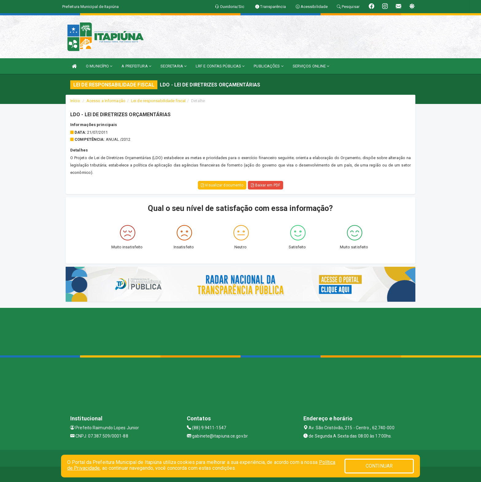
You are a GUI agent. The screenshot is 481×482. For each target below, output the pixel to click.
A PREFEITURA (136, 66)
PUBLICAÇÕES (268, 66)
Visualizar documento (222, 185)
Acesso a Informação (106, 100)
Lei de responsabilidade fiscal (158, 100)
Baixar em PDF (265, 185)
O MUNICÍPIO (99, 66)
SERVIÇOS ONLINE (311, 66)
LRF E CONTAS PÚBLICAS (220, 66)
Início (75, 100)
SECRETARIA (173, 66)
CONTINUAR (379, 466)
